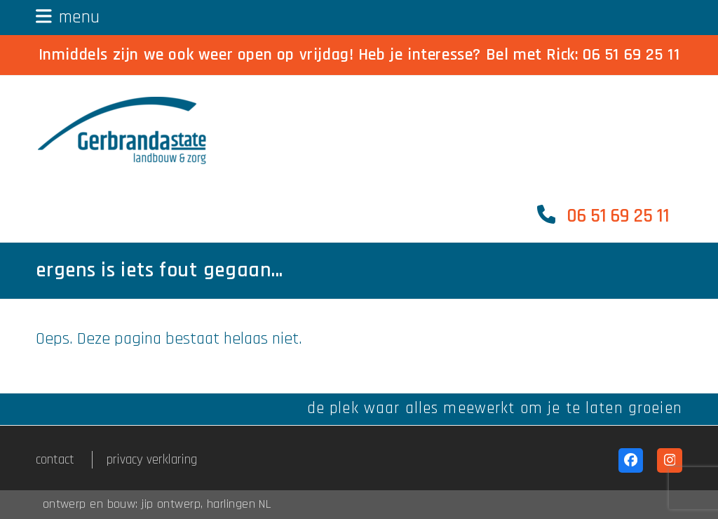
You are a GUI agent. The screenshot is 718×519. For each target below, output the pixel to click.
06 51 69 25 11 (631, 54)
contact (55, 460)
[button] (68, 17)
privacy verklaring (152, 460)
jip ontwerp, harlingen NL (206, 504)
